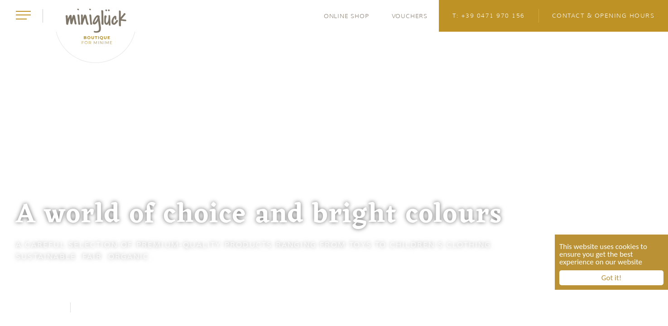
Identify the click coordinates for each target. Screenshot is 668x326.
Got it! (611, 278)
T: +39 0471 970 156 (488, 15)
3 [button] (652, 95)
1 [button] (653, 49)
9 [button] (652, 231)
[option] (334, 163)
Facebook (39, 307)
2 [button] (652, 72)
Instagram (103, 307)
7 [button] (652, 185)
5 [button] (652, 140)
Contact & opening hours (603, 15)
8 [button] (652, 208)
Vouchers (410, 15)
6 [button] (652, 163)
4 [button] (652, 117)
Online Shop (346, 15)
